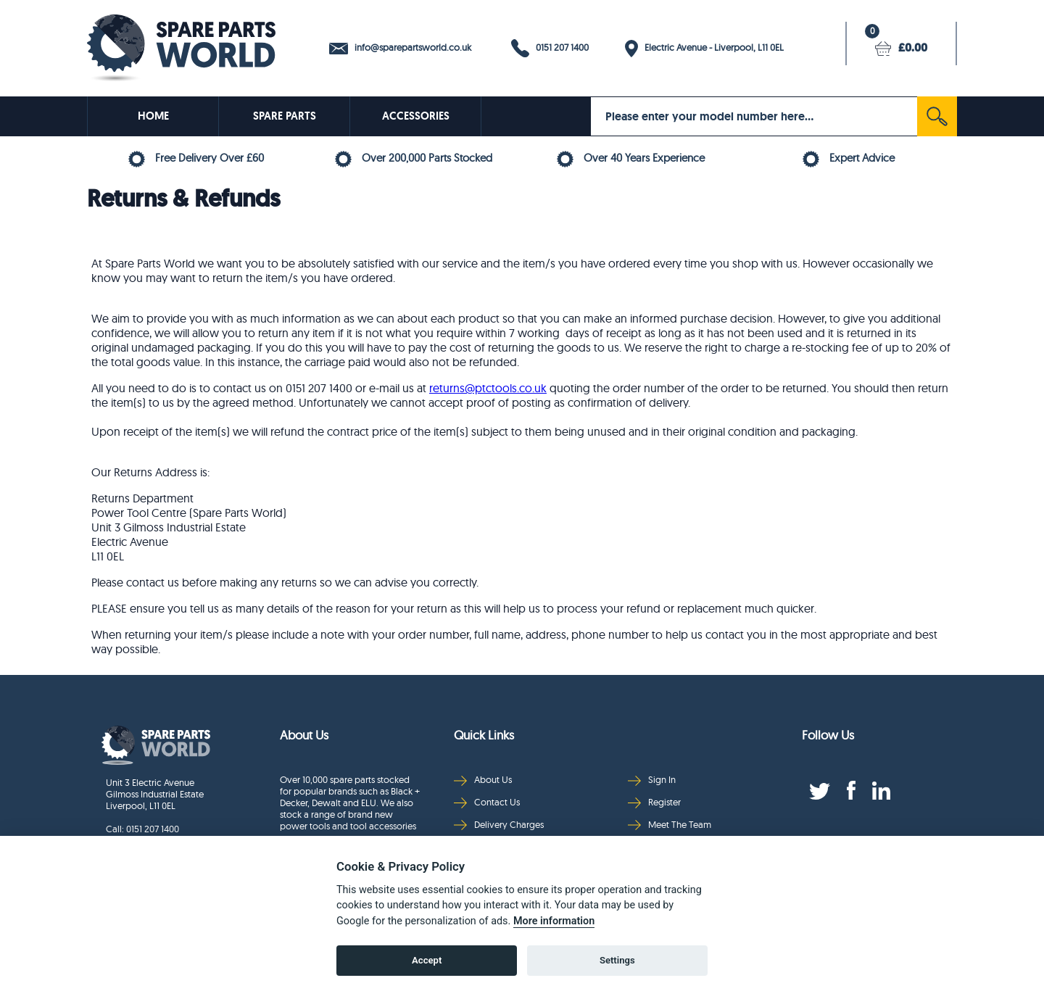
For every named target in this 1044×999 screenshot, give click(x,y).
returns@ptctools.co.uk (488, 388)
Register (654, 802)
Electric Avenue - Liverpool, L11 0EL (704, 48)
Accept (427, 960)
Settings (617, 960)
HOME (153, 116)
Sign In (652, 780)
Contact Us (487, 802)
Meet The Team (669, 824)
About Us (483, 780)
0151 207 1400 (550, 48)
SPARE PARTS (284, 116)
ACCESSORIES (416, 116)
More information (553, 921)
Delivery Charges (499, 824)
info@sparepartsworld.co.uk (400, 47)
